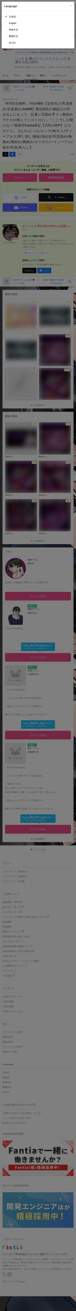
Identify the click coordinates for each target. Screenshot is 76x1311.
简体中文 (13, 29)
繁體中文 (13, 36)
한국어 (12, 42)
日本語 (12, 16)
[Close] (71, 5)
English (12, 23)
